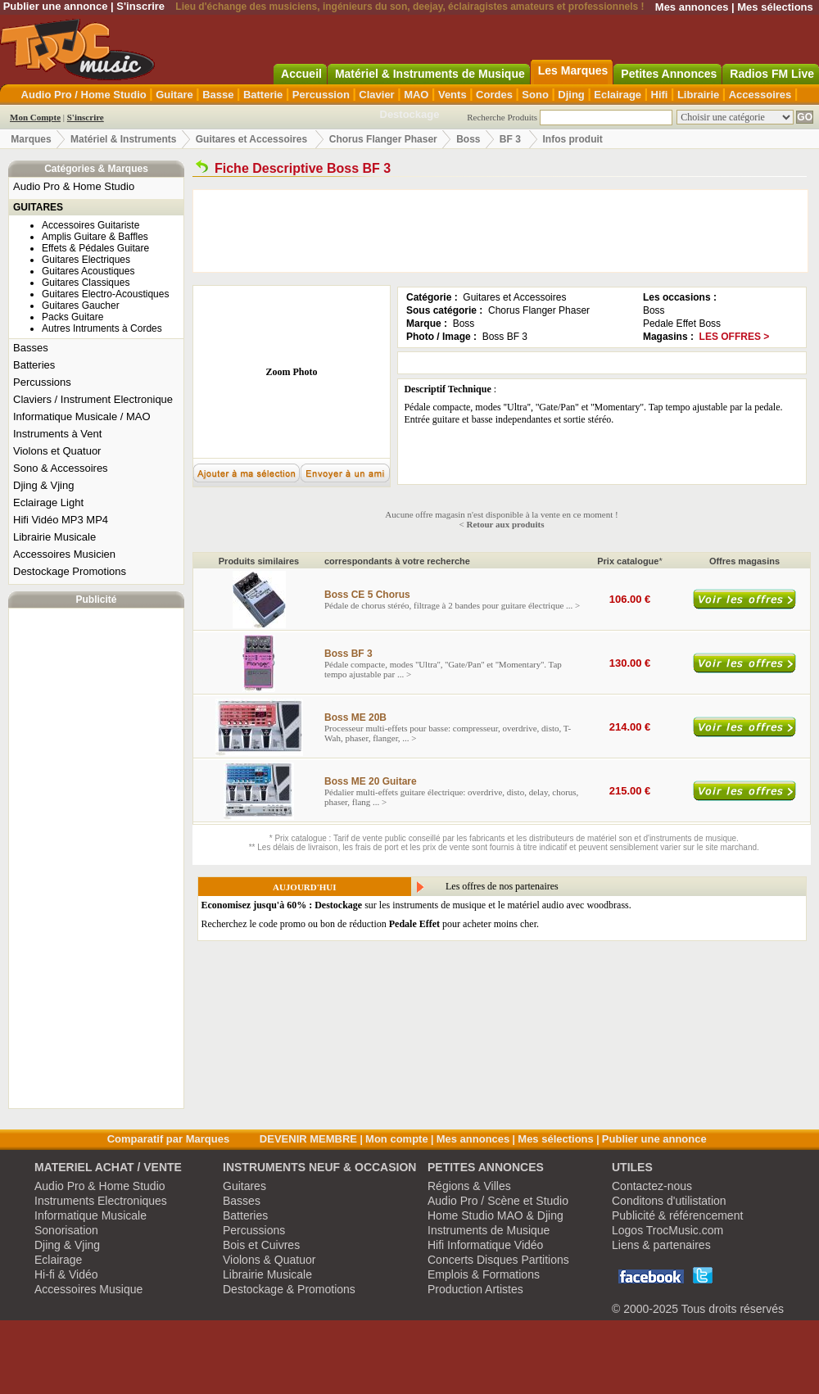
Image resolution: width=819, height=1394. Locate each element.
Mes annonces (692, 7)
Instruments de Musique (489, 1230)
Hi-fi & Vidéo (66, 1274)
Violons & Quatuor (269, 1259)
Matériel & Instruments (123, 139)
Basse (217, 94)
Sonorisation (66, 1230)
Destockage (410, 114)
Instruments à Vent (57, 434)
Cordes (494, 94)
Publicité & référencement (677, 1215)
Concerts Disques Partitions (498, 1259)
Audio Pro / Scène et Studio (498, 1200)
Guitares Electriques (86, 259)
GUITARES (38, 207)
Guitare (174, 94)
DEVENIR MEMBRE (308, 1139)
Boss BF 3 (504, 336)
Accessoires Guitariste (90, 225)
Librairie (698, 94)
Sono (535, 94)
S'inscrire (140, 6)
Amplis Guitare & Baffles (95, 236)
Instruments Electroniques (100, 1200)
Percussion (321, 94)
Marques (31, 139)
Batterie (263, 94)
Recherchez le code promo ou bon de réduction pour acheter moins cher (369, 924)
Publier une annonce (55, 6)
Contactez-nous (652, 1186)
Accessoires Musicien (64, 554)
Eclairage (617, 94)
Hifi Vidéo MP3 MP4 (60, 520)
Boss (468, 139)
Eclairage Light (48, 502)
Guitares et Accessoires (251, 139)
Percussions (42, 382)
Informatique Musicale (90, 1215)
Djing (571, 94)
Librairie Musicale (54, 537)
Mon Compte (35, 117)
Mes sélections (775, 7)
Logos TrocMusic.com (667, 1230)
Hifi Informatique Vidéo (485, 1244)
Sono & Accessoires (60, 468)
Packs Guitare (72, 317)
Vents (452, 94)
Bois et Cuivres (261, 1244)
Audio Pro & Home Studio (73, 186)
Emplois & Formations (484, 1274)
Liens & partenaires (661, 1244)
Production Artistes (475, 1289)
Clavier (376, 94)
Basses (30, 348)
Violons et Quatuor (57, 451)
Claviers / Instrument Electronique (93, 399)
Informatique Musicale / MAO (82, 416)
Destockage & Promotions (289, 1289)
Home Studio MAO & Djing (495, 1215)
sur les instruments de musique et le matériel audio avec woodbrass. (416, 905)
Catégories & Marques (96, 168)
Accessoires (760, 94)
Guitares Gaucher (81, 305)
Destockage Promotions (69, 571)
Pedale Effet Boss (682, 323)
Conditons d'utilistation (669, 1200)
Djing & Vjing (43, 485)
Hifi (659, 94)
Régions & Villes (469, 1186)
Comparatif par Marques (168, 1139)
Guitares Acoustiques (88, 271)
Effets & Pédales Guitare (95, 248)
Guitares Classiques (85, 282)
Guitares (244, 1186)
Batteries (34, 365)
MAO (416, 94)
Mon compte (396, 1139)
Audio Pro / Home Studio (84, 94)
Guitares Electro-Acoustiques (105, 294)
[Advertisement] (96, 858)
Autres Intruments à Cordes (102, 328)
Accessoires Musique (88, 1289)
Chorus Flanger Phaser (383, 139)
